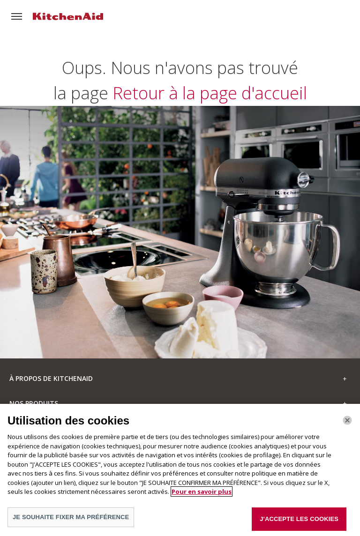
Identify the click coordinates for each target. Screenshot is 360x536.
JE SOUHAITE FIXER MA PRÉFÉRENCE (71, 520)
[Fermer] (347, 423)
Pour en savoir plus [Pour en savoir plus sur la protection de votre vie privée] (202, 495)
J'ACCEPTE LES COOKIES (299, 522)
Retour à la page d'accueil (180, 220)
